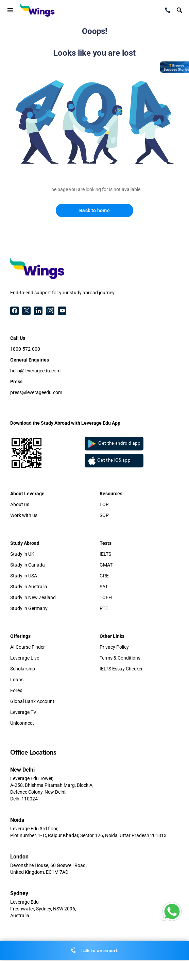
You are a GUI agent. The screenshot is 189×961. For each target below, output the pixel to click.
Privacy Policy (114, 647)
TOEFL (107, 597)
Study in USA (23, 575)
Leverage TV (23, 712)
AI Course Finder (27, 647)
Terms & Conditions (120, 658)
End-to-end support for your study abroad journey (62, 292)
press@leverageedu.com (36, 392)
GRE (104, 575)
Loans (16, 679)
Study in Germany (29, 608)
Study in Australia (28, 586)
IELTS (105, 554)
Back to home (94, 210)
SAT (104, 586)
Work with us (23, 515)
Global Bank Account (32, 701)
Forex (16, 690)
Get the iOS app (109, 461)
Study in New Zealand (33, 597)
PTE (104, 608)
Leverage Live (24, 658)
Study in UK (22, 554)
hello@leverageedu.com (35, 370)
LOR (104, 504)
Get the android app (114, 444)
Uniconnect (22, 723)
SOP (104, 515)
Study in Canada (27, 565)
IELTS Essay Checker (121, 668)
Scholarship (22, 668)
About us (19, 504)
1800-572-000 (25, 349)
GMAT (106, 565)
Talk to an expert (94, 950)
